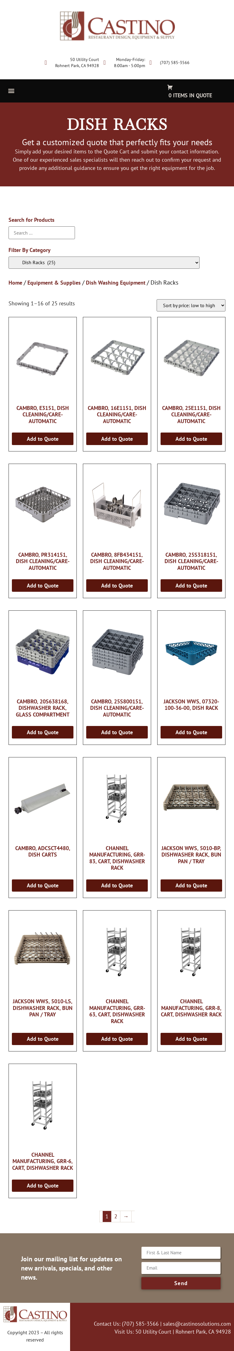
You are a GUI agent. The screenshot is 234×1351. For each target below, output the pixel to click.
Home (15, 282)
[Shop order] (191, 305)
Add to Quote (42, 438)
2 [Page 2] (115, 1216)
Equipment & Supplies (54, 282)
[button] (11, 90)
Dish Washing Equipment (115, 282)
